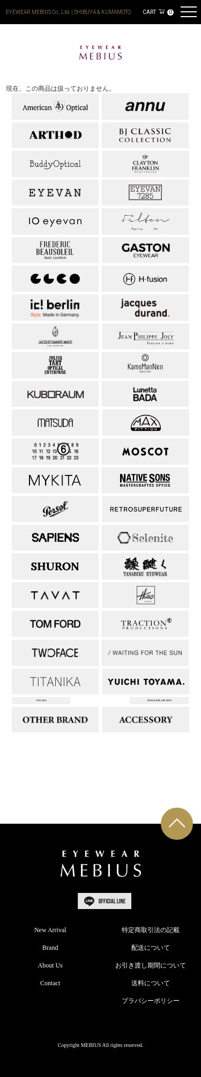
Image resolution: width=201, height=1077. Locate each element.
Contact (50, 983)
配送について (150, 947)
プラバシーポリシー (151, 1001)
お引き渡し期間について (150, 965)
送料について (150, 983)
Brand (50, 947)
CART (158, 12)
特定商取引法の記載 (151, 930)
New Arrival (50, 930)
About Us (50, 965)
